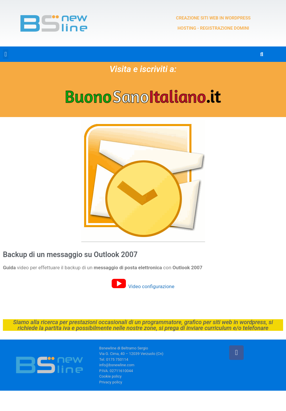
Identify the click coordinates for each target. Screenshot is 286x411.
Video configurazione (151, 286)
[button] (5, 54)
